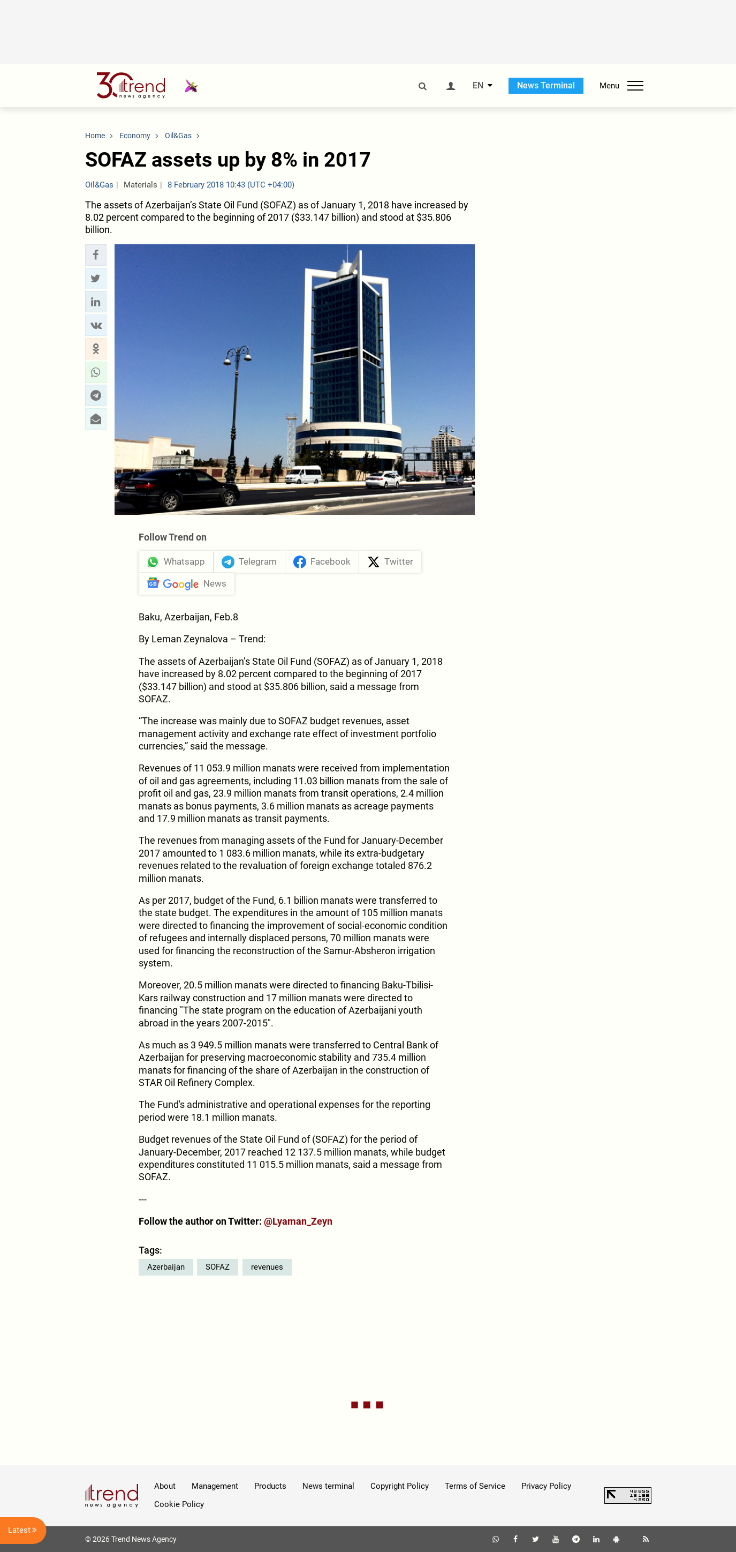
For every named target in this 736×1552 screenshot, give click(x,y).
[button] (95, 255)
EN (478, 85)
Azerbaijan (166, 1267)
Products (270, 1486)
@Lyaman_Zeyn (298, 1221)
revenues (267, 1267)
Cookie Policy (179, 1504)
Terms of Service (475, 1486)
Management (215, 1486)
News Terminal (546, 85)
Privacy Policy (546, 1486)
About (165, 1486)
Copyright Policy (399, 1486)
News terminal (328, 1486)
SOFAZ (218, 1267)
